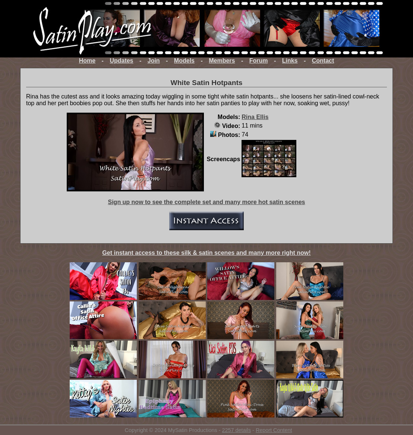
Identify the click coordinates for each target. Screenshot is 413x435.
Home (87, 60)
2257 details (236, 430)
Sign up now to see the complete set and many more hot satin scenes (206, 202)
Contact (323, 60)
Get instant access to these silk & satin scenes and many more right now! (206, 253)
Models (184, 60)
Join (154, 60)
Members (222, 60)
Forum (258, 60)
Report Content (274, 430)
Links (290, 60)
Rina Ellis (255, 117)
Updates (121, 60)
